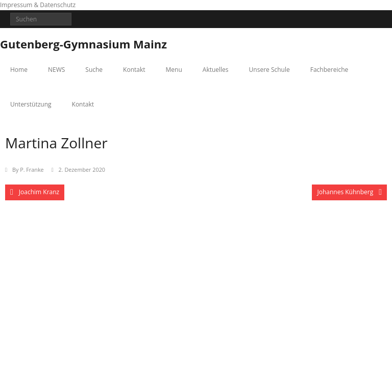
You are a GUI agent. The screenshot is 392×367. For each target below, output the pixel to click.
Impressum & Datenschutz (38, 5)
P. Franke (31, 169)
